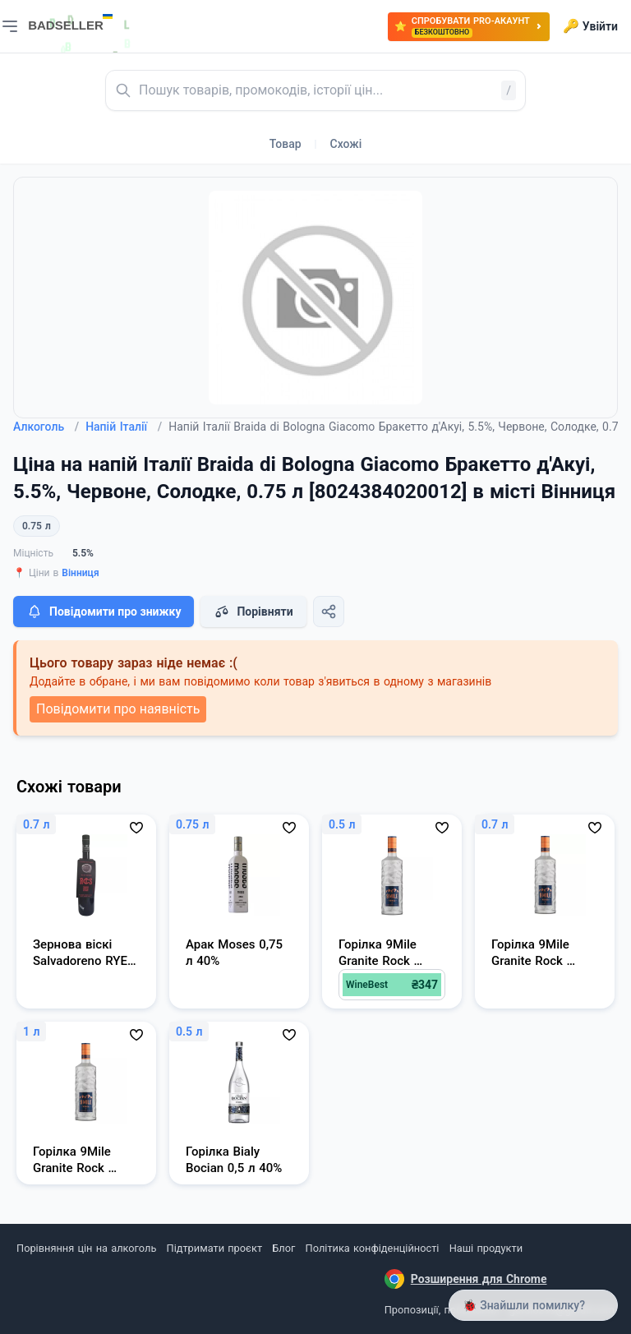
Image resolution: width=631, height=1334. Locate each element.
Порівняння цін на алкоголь (86, 1248)
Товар (285, 143)
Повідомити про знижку (103, 611)
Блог (283, 1248)
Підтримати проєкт (214, 1248)
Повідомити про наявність (118, 709)
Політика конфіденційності (373, 1248)
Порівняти (253, 611)
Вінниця (80, 573)
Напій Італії (123, 426)
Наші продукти (486, 1248)
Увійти (590, 26)
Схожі (346, 143)
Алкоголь (46, 426)
